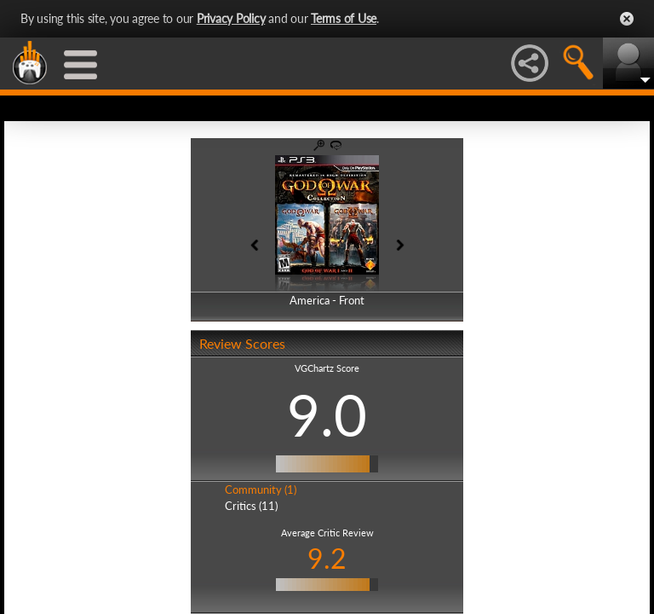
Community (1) (260, 489)
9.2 (327, 558)
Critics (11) (251, 506)
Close (627, 19)
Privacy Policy (231, 18)
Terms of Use (343, 18)
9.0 (327, 414)
